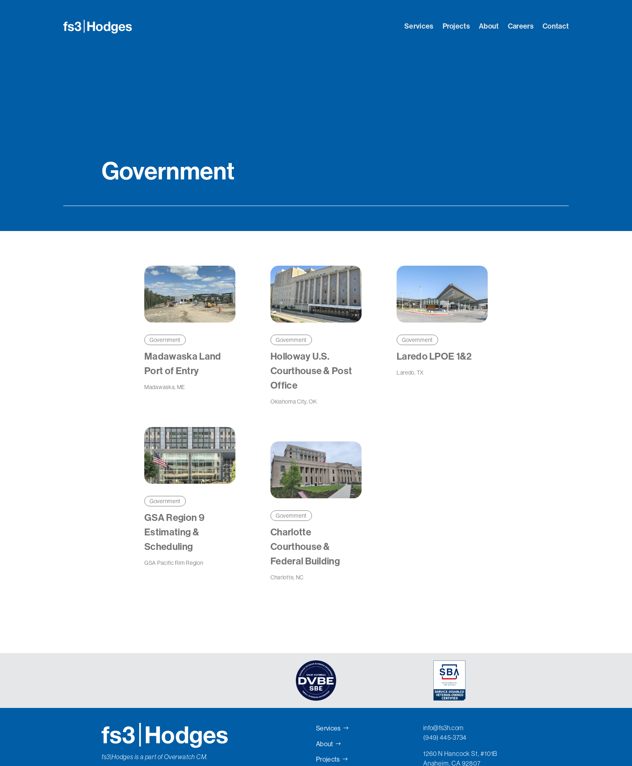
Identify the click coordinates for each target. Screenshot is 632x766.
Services (419, 26)
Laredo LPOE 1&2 (434, 356)
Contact (556, 26)
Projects (456, 26)
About (489, 26)
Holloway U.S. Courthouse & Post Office (311, 371)
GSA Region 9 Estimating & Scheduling (174, 532)
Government (165, 340)
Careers (521, 26)
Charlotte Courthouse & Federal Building (305, 547)
